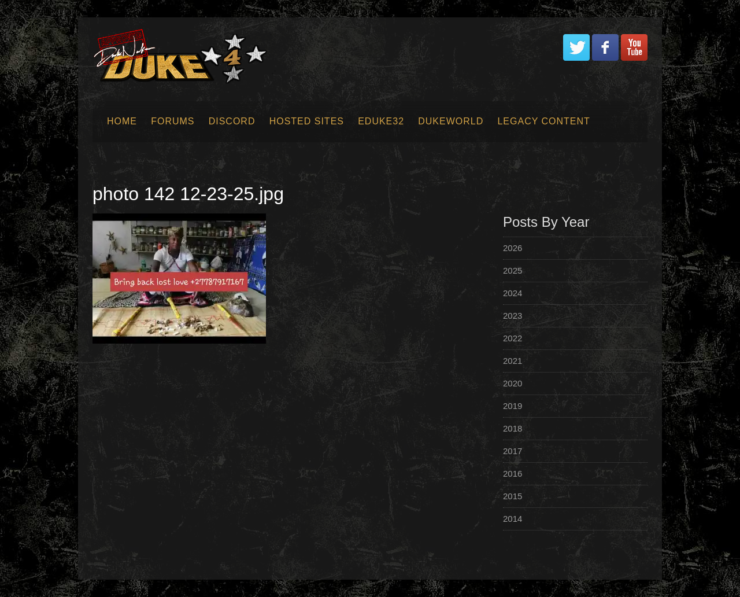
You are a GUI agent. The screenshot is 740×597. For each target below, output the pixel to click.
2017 (512, 451)
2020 (512, 383)
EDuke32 (381, 121)
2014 (512, 519)
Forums (172, 121)
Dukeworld (450, 121)
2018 (512, 428)
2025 (512, 270)
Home (122, 121)
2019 (512, 406)
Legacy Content (543, 121)
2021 (512, 361)
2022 (512, 338)
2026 (512, 248)
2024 (512, 293)
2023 (512, 315)
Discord (232, 121)
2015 (512, 496)
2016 (512, 473)
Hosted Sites (306, 121)
